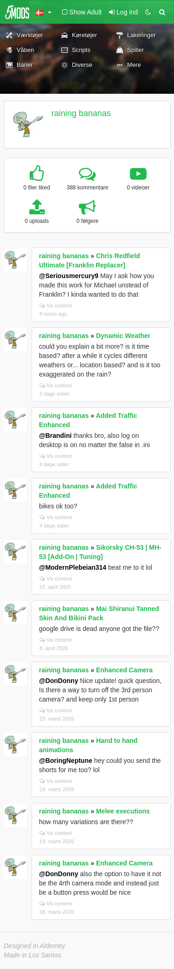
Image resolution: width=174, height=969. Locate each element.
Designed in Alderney (34, 945)
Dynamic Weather (123, 335)
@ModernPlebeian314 (72, 567)
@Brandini (55, 435)
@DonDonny (58, 680)
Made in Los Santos (32, 955)
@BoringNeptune (65, 760)
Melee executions (123, 811)
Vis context (55, 305)
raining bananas (81, 113)
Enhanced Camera (124, 670)
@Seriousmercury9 (68, 276)
